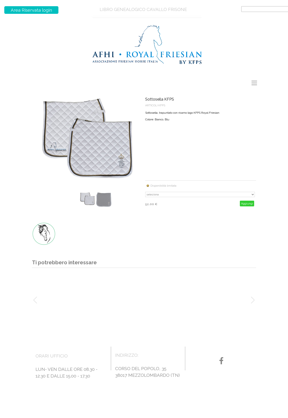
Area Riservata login (31, 10)
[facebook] (221, 361)
